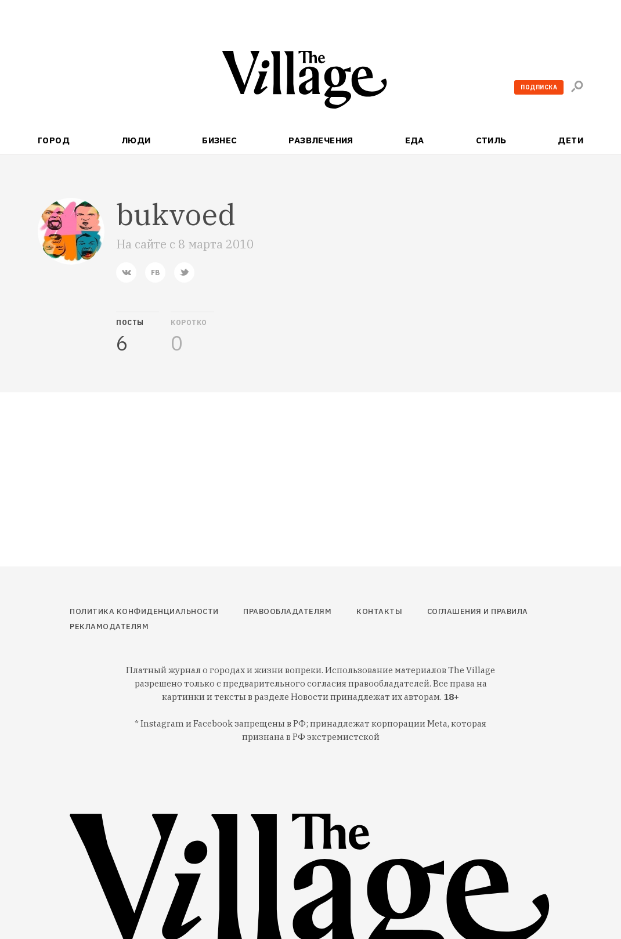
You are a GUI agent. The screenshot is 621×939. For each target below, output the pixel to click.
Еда (414, 140)
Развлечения (320, 140)
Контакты (379, 611)
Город (54, 140)
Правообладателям (287, 611)
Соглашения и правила (477, 611)
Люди (136, 140)
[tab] (137, 333)
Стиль (491, 140)
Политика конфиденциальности (144, 611)
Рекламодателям (109, 626)
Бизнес (219, 140)
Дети (570, 140)
